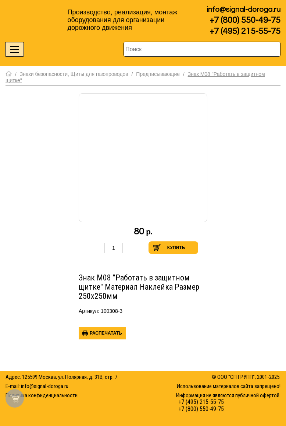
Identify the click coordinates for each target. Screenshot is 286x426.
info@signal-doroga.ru (243, 9)
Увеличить (130, 248)
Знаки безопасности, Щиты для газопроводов (74, 74)
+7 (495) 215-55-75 (245, 31)
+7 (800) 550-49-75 (245, 20)
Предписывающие (158, 74)
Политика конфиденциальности (42, 395)
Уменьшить (97, 248)
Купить (176, 247)
